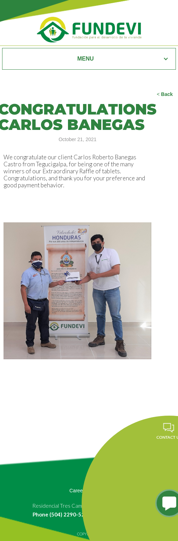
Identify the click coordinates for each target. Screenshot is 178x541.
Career (76, 490)
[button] (89, 59)
